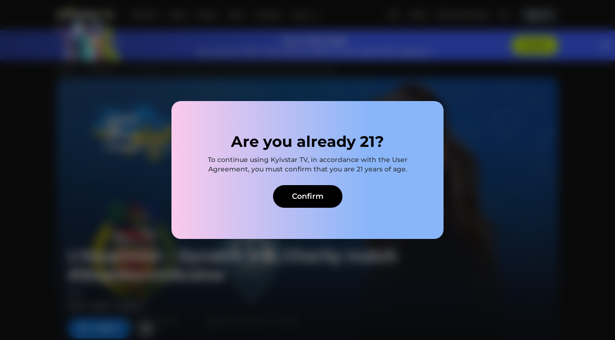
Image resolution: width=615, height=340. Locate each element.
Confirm (308, 196)
